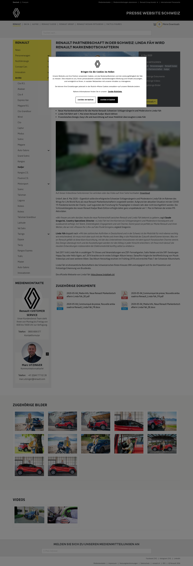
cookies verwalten (86, 100)
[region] (98, 82)
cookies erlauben (107, 100)
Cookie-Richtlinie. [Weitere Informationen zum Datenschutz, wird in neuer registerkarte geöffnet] (115, 91)
